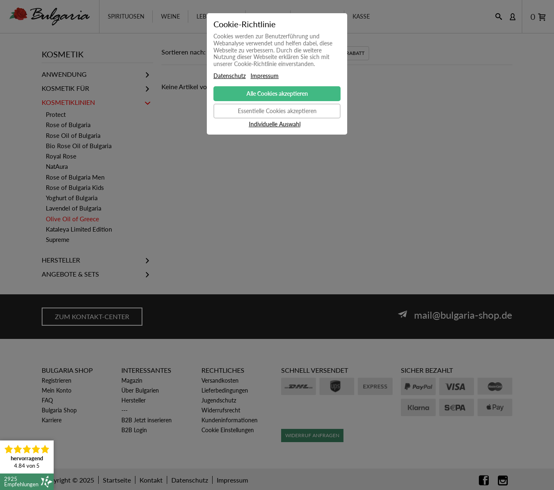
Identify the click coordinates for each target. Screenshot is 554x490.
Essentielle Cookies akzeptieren (277, 110)
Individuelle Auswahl (275, 124)
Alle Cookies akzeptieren (277, 93)
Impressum (265, 76)
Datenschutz (229, 76)
